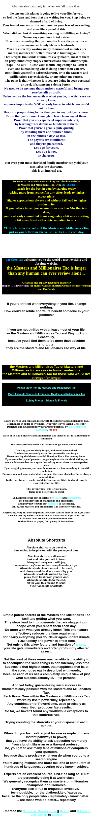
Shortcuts (53, 503)
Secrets (42, 815)
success (80, 644)
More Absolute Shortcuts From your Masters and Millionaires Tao (46, 394)
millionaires (73, 497)
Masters (57, 497)
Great (34, 815)
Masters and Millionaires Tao (40, 811)
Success (57, 815)
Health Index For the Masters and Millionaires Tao (46, 387)
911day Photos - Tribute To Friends (46, 400)
